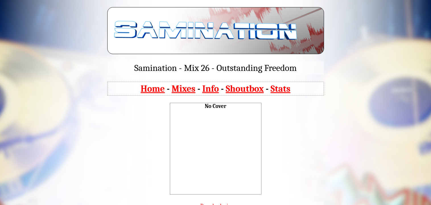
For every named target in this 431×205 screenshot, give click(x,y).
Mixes (183, 88)
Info (210, 88)
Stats (280, 88)
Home (153, 88)
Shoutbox (245, 88)
